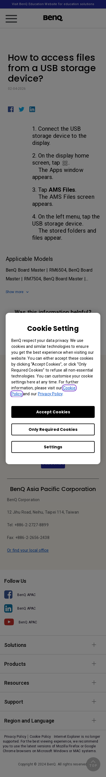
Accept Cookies (53, 412)
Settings (53, 447)
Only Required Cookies (53, 429)
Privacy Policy (50, 394)
